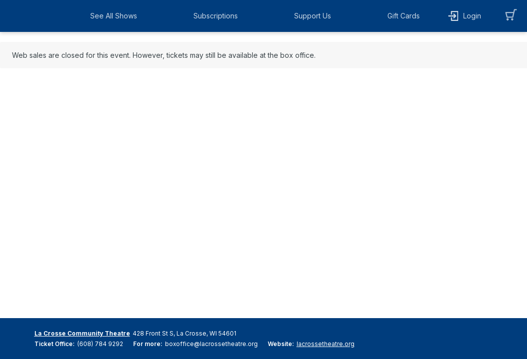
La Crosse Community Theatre (82, 333)
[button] (116, 15)
